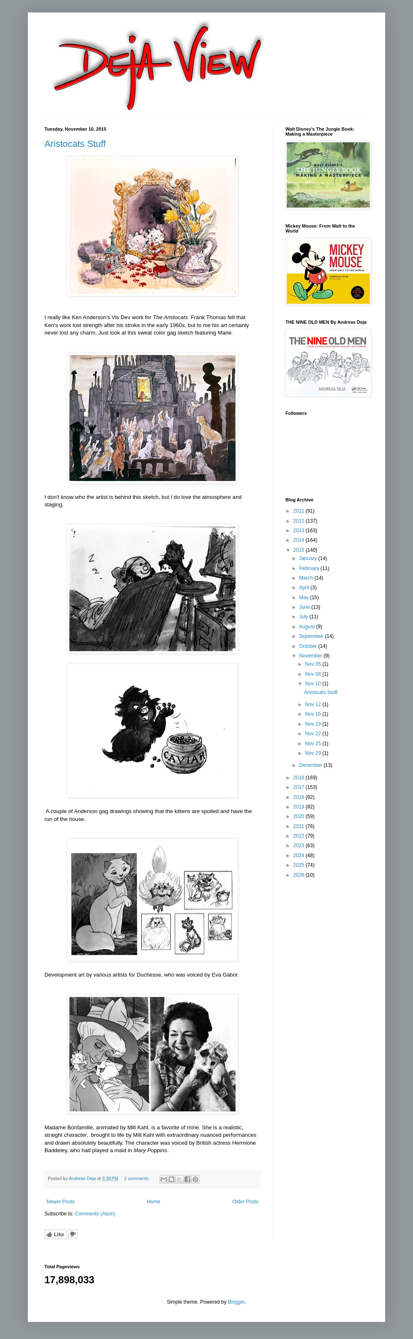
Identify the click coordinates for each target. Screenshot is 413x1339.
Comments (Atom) (95, 1214)
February (309, 568)
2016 (299, 778)
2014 (299, 540)
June (305, 607)
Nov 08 (313, 674)
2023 (299, 845)
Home (153, 1202)
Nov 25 (313, 743)
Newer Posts (61, 1202)
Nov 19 (313, 724)
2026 (299, 875)
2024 (299, 855)
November (311, 656)
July (304, 617)
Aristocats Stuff (75, 144)
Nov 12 (313, 704)
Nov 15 (313, 714)
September (312, 636)
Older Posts (245, 1202)
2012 (299, 521)
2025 (299, 865)
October (308, 646)
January (308, 558)
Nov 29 (313, 753)
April (304, 587)
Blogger (236, 1302)
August (307, 627)
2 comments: (137, 1178)
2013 (299, 530)
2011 (299, 511)
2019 (299, 807)
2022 (299, 836)
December (311, 765)
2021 (299, 826)
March (307, 578)
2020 (299, 816)
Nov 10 (313, 684)
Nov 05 (313, 664)
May (304, 597)
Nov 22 (313, 733)
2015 (299, 550)
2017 (299, 787)
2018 (299, 797)
